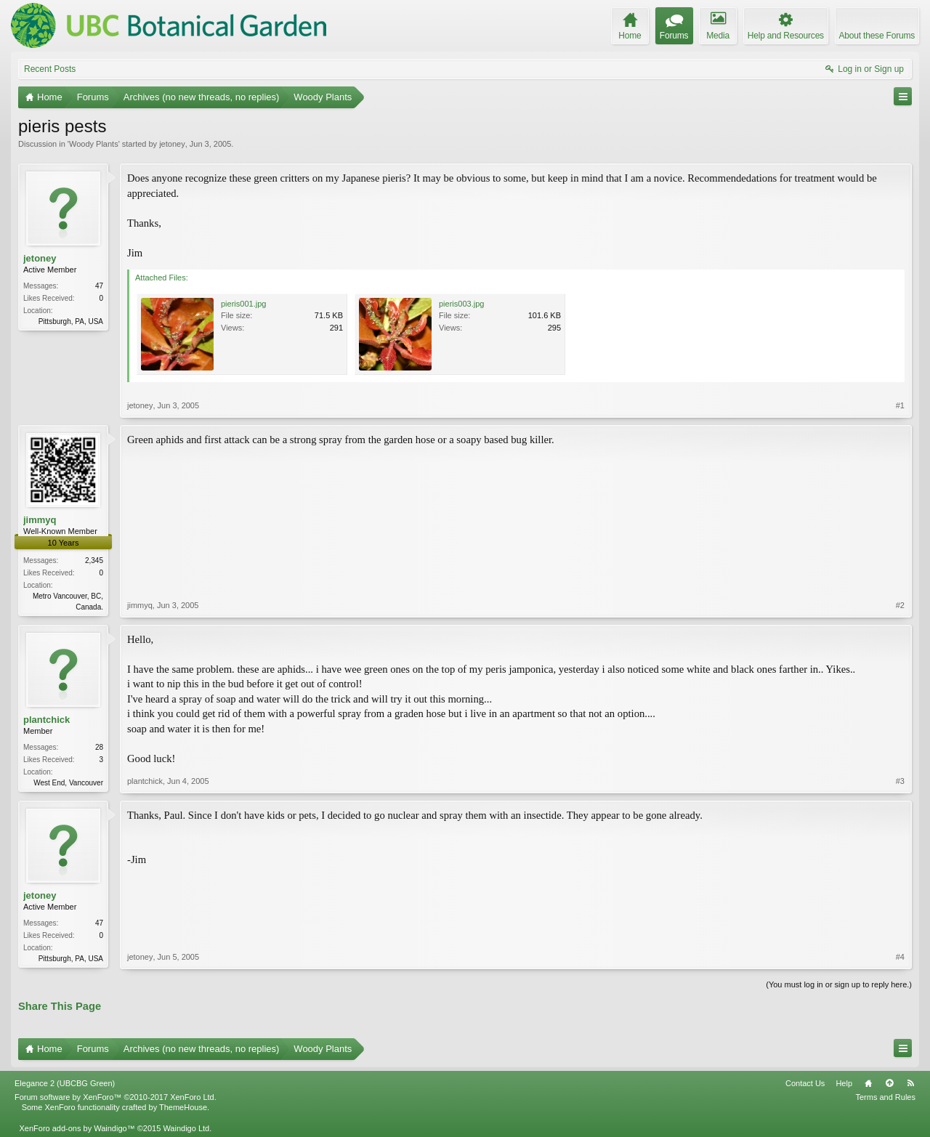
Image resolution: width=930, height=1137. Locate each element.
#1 (900, 405)
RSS (910, 1083)
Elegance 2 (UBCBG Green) (65, 1083)
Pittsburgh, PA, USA (71, 321)
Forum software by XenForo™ (116, 1097)
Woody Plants (93, 143)
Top (889, 1083)
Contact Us (805, 1083)
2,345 (94, 561)
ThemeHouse (183, 1107)
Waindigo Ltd (186, 1128)
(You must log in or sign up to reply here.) (839, 984)
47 (99, 286)
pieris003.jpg (461, 303)
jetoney (172, 143)
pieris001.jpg (243, 303)
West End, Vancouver (68, 783)
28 (99, 747)
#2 (900, 605)
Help (844, 1083)
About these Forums (877, 36)
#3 (900, 781)
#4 (900, 956)
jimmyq (40, 519)
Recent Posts (50, 69)
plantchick (46, 719)
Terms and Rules (885, 1097)
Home (868, 1083)
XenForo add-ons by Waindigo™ (76, 1128)
